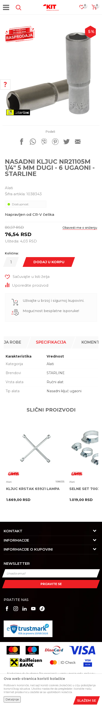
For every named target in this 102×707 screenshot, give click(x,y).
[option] (51, 71)
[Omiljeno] (84, 8)
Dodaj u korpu (48, 262)
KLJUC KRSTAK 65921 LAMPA (33, 489)
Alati (9, 187)
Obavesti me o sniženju (79, 227)
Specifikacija (51, 342)
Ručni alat (55, 382)
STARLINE (56, 373)
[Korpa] (94, 9)
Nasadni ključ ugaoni (64, 391)
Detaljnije (12, 699)
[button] (17, 7)
